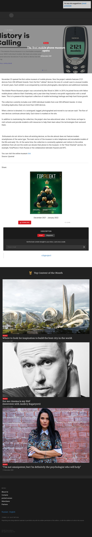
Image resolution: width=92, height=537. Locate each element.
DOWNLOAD (24, 222)
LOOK (67, 222)
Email (41, 235)
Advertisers (6, 501)
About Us (5, 492)
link (29, 153)
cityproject (46, 255)
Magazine (49, 235)
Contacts (5, 495)
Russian (5, 512)
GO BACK (9, 30)
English (12, 512)
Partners (5, 504)
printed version (7, 498)
